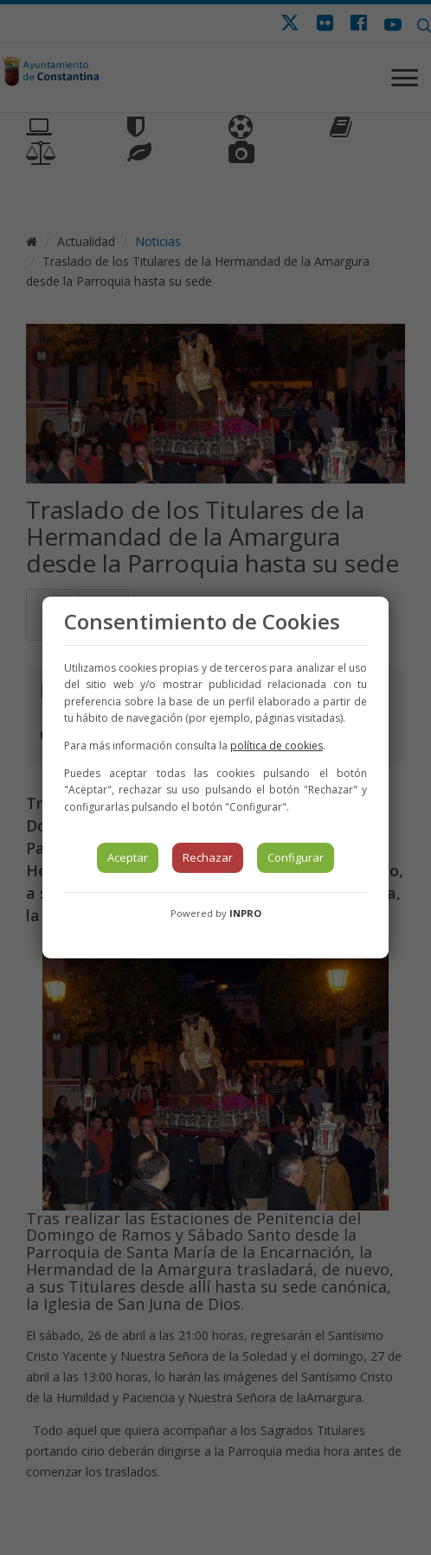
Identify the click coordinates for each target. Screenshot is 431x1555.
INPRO (245, 913)
